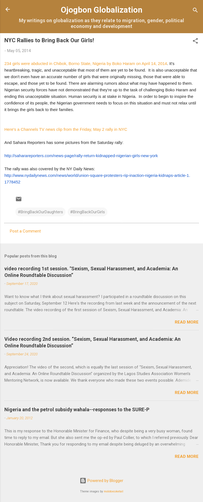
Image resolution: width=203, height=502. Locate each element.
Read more (187, 322)
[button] (195, 42)
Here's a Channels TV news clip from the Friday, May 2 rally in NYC (65, 129)
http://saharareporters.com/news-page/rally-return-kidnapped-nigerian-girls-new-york (81, 155)
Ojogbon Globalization (101, 10)
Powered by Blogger (101, 480)
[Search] (195, 11)
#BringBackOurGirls (87, 211)
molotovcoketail (113, 491)
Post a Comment (25, 231)
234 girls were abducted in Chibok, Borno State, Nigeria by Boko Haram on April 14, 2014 (85, 63)
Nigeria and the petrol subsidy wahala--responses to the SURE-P (76, 409)
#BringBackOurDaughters (40, 211)
